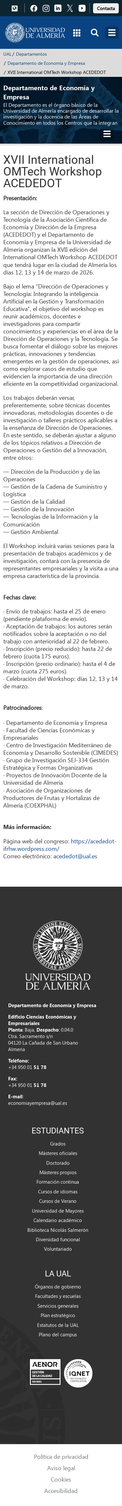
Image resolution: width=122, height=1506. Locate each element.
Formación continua (57, 1181)
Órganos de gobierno (58, 1286)
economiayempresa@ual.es (37, 1103)
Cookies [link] (61, 1479)
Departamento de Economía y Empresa (46, 63)
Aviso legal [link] (61, 1468)
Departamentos (31, 54)
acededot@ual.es (75, 856)
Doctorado (58, 1163)
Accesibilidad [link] (61, 1490)
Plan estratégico (58, 1315)
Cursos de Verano (57, 1201)
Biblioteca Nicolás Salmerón (57, 1230)
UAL (7, 54)
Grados (57, 1143)
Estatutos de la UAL (58, 1325)
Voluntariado (58, 1249)
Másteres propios (57, 1172)
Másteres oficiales (58, 1153)
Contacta (106, 8)
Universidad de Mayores (58, 1210)
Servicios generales (57, 1305)
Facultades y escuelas (58, 1296)
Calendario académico (58, 1220)
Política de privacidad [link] (61, 1456)
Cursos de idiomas (57, 1191)
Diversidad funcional (58, 1239)
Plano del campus (58, 1334)
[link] (106, 7)
